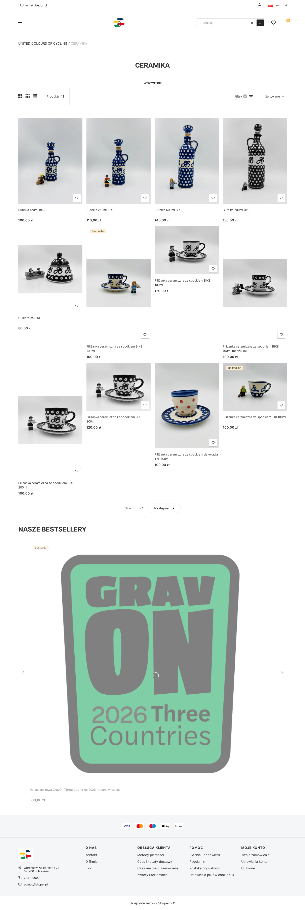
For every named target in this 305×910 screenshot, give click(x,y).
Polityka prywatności (205, 868)
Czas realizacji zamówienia (158, 868)
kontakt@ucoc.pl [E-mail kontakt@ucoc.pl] (36, 5)
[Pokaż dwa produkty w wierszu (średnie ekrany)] (20, 96)
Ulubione (248, 868)
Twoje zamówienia (255, 855)
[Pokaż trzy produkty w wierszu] (28, 96)
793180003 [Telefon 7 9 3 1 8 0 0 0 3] (32, 877)
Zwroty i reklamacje (152, 875)
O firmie (91, 862)
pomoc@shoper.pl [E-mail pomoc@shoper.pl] (36, 884)
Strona (128, 508)
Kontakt (91, 855)
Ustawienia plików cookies (210, 875)
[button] (20, 23)
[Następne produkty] (164, 508)
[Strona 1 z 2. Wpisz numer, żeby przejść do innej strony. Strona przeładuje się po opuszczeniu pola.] (136, 508)
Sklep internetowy (151, 903)
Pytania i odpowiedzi (205, 855)
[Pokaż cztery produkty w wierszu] (35, 96)
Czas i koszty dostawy (154, 862)
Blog (88, 868)
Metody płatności (150, 855)
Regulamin (197, 862)
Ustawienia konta (254, 862)
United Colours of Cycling (42, 43)
